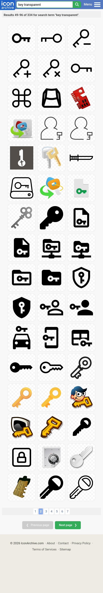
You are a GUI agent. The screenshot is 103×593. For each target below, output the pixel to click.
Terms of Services (44, 549)
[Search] (77, 4)
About (51, 543)
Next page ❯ (68, 525)
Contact (63, 543)
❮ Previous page (37, 525)
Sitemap (65, 549)
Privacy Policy (81, 543)
